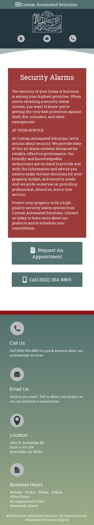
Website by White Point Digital (47, 520)
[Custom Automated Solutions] (47, 4)
